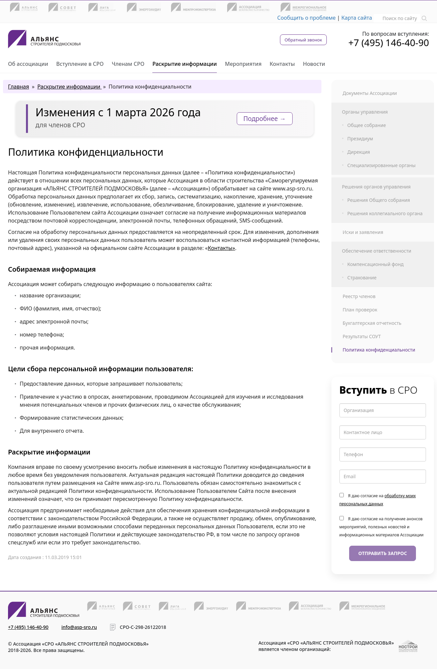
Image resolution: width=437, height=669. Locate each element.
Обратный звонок (303, 40)
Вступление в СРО (80, 64)
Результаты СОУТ (362, 336)
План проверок (360, 309)
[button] (424, 17)
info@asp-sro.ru (79, 627)
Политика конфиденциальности (379, 350)
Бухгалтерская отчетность (372, 323)
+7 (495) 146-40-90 (388, 42)
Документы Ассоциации (370, 93)
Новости (314, 64)
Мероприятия (243, 64)
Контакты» (221, 248)
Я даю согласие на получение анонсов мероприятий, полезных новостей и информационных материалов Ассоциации (381, 527)
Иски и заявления (363, 232)
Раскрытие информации (184, 64)
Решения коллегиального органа (385, 213)
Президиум (360, 138)
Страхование (362, 277)
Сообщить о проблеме (306, 17)
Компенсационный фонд (375, 264)
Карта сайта (356, 17)
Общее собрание (366, 125)
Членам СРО (128, 64)
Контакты (282, 64)
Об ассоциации (28, 64)
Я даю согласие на (377, 500)
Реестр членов (359, 296)
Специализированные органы (381, 165)
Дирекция (358, 152)
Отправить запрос (382, 553)
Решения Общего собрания (378, 200)
